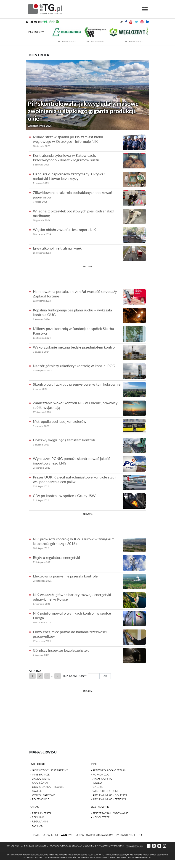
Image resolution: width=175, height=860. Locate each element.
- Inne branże (40, 774)
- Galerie (97, 787)
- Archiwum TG (101, 778)
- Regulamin (39, 821)
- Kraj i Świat (39, 782)
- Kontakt (37, 825)
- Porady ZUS (100, 774)
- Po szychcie (39, 799)
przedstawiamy (70, 41)
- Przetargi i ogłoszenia (108, 770)
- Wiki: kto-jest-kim (104, 791)
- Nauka (36, 791)
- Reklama (37, 817)
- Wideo (96, 782)
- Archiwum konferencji (109, 799)
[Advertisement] (87, 277)
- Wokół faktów (42, 795)
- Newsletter (100, 817)
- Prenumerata (40, 813)
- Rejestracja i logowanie (109, 813)
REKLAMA (88, 266)
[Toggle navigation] (144, 9)
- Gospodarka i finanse (47, 787)
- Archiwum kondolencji (109, 795)
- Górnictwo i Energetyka (49, 770)
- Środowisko (40, 778)
